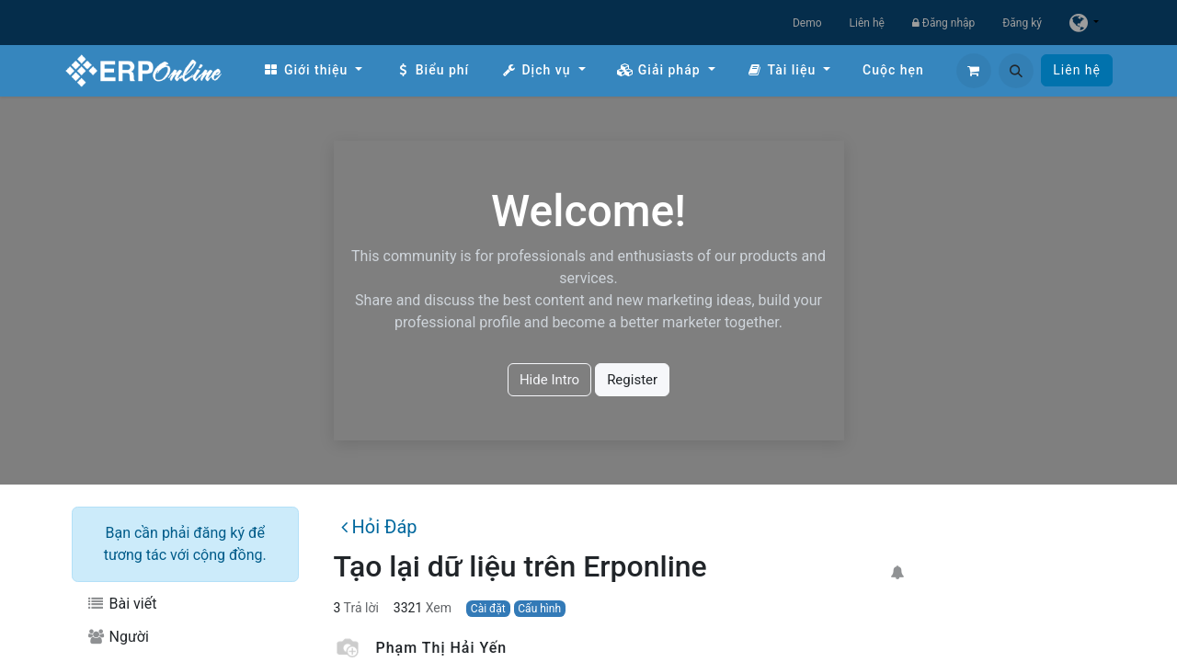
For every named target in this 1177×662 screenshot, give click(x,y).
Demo (807, 23)
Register (632, 379)
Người (117, 636)
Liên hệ (867, 23)
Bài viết (121, 603)
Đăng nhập (943, 23)
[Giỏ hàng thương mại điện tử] (973, 70)
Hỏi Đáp (379, 527)
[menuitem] (312, 70)
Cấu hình (539, 608)
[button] (1016, 70)
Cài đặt (488, 608)
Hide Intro (549, 379)
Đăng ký (1022, 23)
